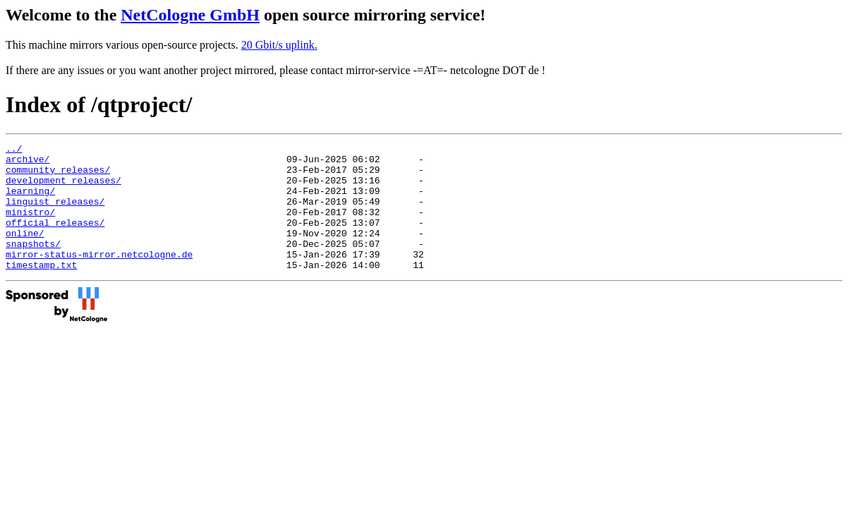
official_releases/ (55, 239)
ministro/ (30, 226)
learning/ (30, 201)
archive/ (27, 163)
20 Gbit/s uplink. (279, 45)
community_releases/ (58, 175)
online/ (25, 252)
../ (14, 150)
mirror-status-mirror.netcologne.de (99, 277)
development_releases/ (63, 188)
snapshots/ (33, 264)
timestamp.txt (41, 290)
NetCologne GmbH (190, 15)
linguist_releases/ (55, 213)
